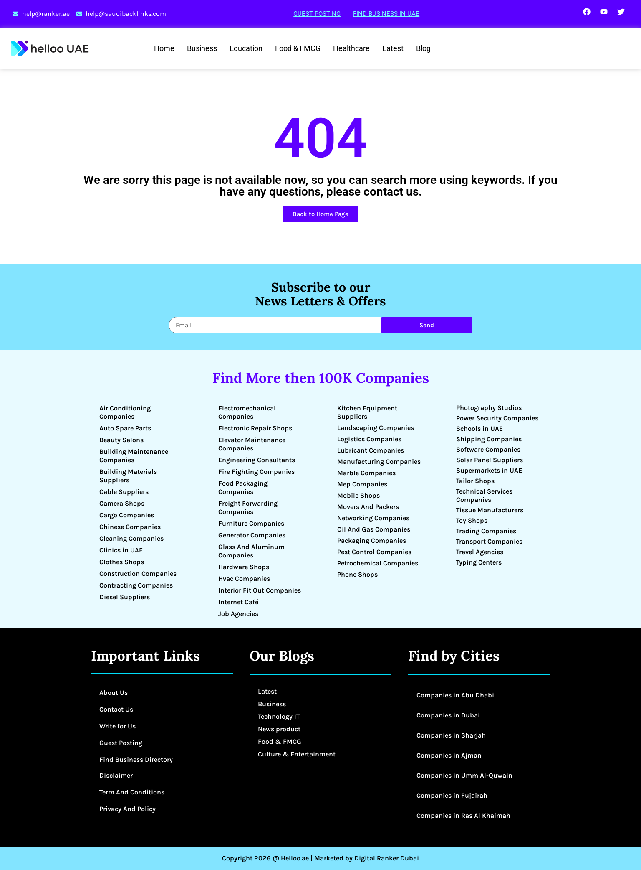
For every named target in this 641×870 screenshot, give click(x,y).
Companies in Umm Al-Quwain (464, 775)
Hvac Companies (244, 579)
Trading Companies (486, 531)
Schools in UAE (479, 428)
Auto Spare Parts (125, 428)
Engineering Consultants (256, 460)
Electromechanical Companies (247, 412)
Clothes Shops (121, 562)
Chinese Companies (130, 527)
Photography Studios (489, 408)
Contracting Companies (136, 585)
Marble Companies (366, 473)
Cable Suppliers (124, 492)
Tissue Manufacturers (489, 510)
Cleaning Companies (131, 538)
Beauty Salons (121, 440)
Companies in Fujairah (451, 795)
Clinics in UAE (121, 550)
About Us (113, 693)
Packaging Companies (371, 540)
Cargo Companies (126, 515)
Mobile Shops (358, 495)
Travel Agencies (479, 552)
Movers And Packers (368, 507)
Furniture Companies (251, 523)
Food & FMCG (297, 48)
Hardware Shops (243, 567)
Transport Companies (489, 541)
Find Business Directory (136, 759)
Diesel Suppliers (124, 597)
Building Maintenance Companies (133, 456)
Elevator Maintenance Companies (251, 444)
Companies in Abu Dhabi (455, 695)
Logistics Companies (369, 439)
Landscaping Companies (375, 428)
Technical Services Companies (484, 495)
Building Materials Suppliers (128, 476)
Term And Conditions (131, 792)
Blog (423, 48)
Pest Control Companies (374, 552)
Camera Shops (121, 503)
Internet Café (238, 602)
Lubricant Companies (370, 450)
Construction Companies (138, 573)
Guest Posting (317, 14)
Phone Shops (357, 574)
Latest (393, 48)
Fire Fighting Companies (256, 472)
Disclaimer (116, 775)
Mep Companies (362, 484)
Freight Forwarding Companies (248, 507)
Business (202, 48)
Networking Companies (373, 518)
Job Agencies (238, 614)
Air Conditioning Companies (125, 412)
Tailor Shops (475, 481)
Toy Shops (471, 520)
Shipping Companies (489, 439)
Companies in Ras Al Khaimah (463, 815)
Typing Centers (479, 562)
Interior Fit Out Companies (259, 590)
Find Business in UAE (386, 14)
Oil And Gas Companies (373, 529)
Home (164, 48)
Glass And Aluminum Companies (251, 551)
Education (246, 48)
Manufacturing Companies (379, 462)
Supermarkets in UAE (489, 470)
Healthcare (351, 48)
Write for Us (117, 726)
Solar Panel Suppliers (489, 460)
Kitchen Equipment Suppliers (367, 412)
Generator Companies (251, 535)
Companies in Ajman (449, 755)
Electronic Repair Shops (255, 428)
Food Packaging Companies (243, 487)
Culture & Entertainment (297, 754)
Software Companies (488, 449)
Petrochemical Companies (377, 563)
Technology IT (279, 716)
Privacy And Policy (127, 809)
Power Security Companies (497, 418)
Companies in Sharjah (451, 735)
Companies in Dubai (448, 715)
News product (279, 729)
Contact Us (116, 709)
